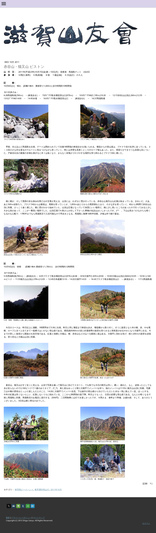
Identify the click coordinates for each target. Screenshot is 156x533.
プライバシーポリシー (21, 517)
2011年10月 (56, 489)
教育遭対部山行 (42, 489)
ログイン (146, 523)
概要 (8, 517)
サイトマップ (39, 517)
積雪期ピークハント (24, 489)
